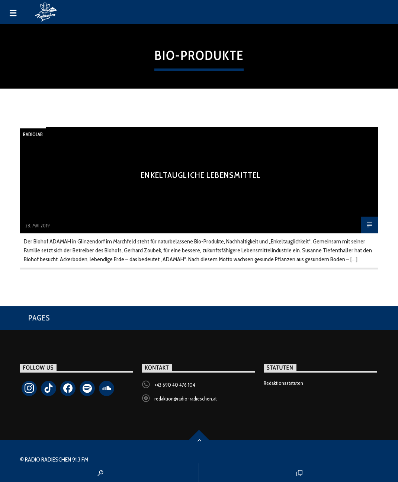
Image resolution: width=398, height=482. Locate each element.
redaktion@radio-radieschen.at (185, 398)
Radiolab (33, 134)
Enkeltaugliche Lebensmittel (201, 175)
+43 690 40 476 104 (174, 385)
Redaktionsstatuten (283, 383)
